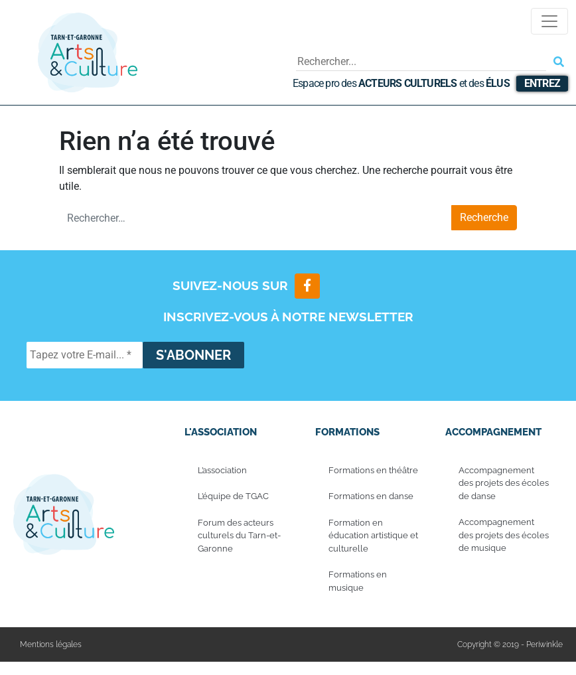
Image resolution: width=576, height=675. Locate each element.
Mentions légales (51, 645)
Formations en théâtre (373, 470)
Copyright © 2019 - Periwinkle (510, 645)
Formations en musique (357, 581)
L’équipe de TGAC (233, 497)
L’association (222, 470)
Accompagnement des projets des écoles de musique (504, 536)
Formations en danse (370, 497)
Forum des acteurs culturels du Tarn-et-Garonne (239, 536)
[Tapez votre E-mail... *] (85, 355)
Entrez (542, 83)
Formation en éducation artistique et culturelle (373, 536)
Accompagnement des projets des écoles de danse (504, 483)
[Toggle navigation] (549, 21)
